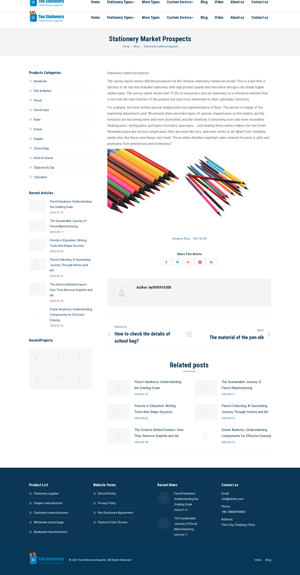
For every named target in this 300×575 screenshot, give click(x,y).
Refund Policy (107, 493)
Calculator (40, 177)
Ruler (37, 119)
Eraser (38, 129)
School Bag (41, 148)
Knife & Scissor (43, 158)
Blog (136, 46)
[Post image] (118, 388)
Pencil (38, 100)
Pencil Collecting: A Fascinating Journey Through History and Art (245, 409)
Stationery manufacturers (51, 512)
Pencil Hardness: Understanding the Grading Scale (157, 385)
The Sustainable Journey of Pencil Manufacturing (241, 385)
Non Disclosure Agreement (115, 512)
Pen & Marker (43, 91)
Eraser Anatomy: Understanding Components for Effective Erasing (246, 433)
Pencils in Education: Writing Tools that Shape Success (155, 409)
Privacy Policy (107, 503)
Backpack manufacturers (50, 532)
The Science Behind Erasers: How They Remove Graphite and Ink (159, 433)
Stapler (38, 138)
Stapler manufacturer (48, 503)
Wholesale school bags (49, 522)
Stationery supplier (46, 493)
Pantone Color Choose (112, 522)
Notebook (40, 81)
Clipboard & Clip (44, 167)
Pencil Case (41, 110)
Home (126, 46)
